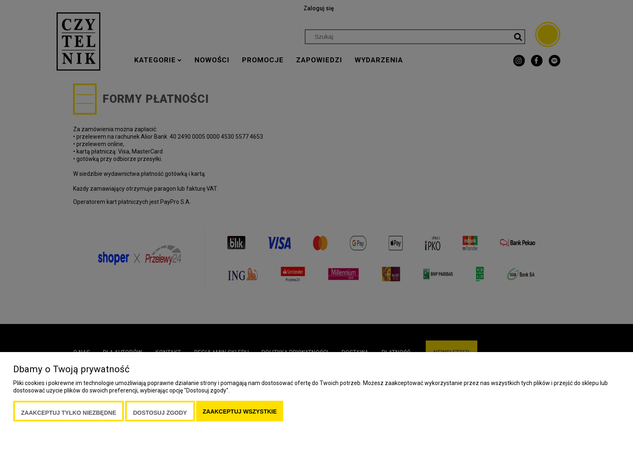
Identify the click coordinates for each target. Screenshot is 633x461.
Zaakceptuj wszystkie (240, 411)
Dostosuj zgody (160, 412)
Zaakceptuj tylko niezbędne (68, 412)
